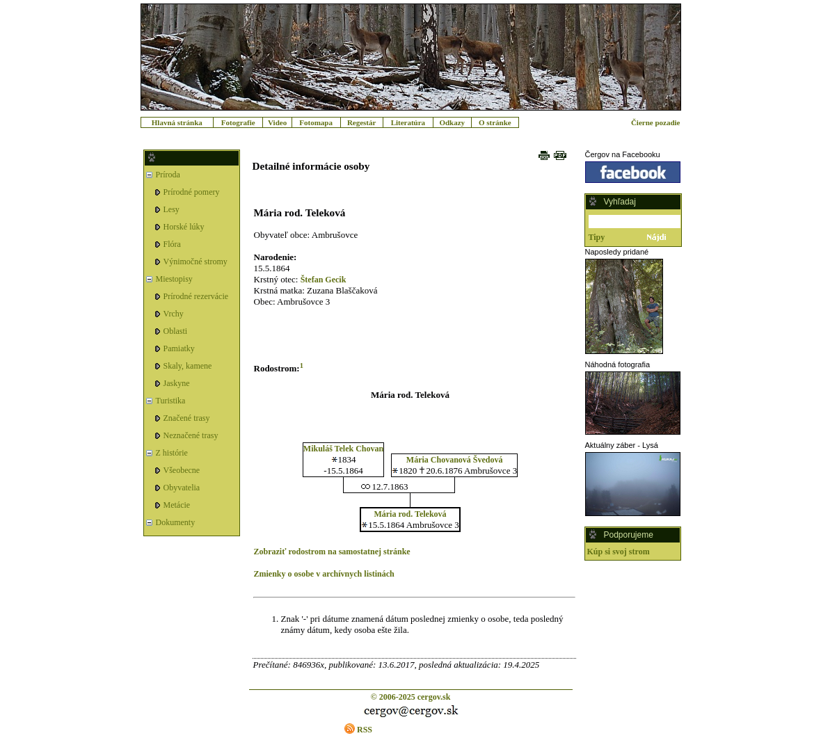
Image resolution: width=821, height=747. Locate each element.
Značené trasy (187, 418)
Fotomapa (316, 122)
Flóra (172, 244)
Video (277, 122)
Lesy (172, 209)
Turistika (171, 400)
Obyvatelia (182, 487)
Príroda (168, 174)
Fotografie (238, 122)
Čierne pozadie (655, 122)
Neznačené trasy (191, 435)
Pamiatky (179, 348)
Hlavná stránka (177, 122)
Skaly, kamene (188, 366)
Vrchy (174, 314)
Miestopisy (174, 279)
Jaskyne (177, 383)
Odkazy (452, 122)
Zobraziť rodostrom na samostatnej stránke (332, 551)
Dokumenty (176, 522)
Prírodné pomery (192, 192)
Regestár (361, 122)
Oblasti (176, 331)
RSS (364, 729)
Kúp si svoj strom (618, 551)
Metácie (177, 505)
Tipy (597, 237)
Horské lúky (184, 227)
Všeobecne (182, 470)
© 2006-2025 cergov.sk (411, 697)
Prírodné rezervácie (196, 296)
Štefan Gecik (323, 279)
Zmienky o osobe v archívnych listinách (324, 574)
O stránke (495, 122)
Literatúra (408, 122)
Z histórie (172, 453)
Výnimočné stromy (196, 261)
